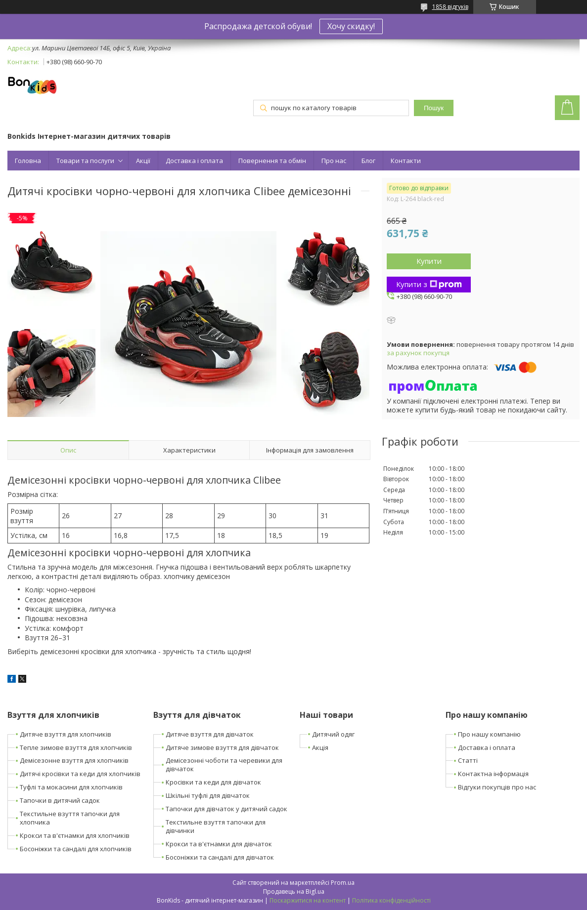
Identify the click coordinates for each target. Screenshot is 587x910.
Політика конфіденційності (391, 900)
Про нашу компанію (489, 734)
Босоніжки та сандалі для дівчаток (220, 857)
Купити (429, 261)
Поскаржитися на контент (308, 900)
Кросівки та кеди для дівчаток (213, 782)
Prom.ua (343, 882)
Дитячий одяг (333, 734)
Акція (320, 747)
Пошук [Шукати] (434, 108)
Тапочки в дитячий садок (60, 800)
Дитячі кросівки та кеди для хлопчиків (80, 773)
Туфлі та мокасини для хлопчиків (71, 787)
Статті (468, 760)
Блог (368, 160)
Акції (143, 160)
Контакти (406, 160)
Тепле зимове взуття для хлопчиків (76, 747)
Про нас (333, 160)
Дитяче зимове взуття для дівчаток (222, 747)
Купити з (429, 284)
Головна (28, 160)
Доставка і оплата (194, 160)
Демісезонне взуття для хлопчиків (74, 760)
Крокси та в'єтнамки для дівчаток (219, 843)
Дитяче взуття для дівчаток (210, 734)
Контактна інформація (493, 773)
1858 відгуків (450, 6)
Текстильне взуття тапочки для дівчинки (216, 826)
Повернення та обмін (272, 160)
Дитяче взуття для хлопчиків (65, 734)
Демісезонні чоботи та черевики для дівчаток (224, 764)
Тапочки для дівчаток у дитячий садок (226, 808)
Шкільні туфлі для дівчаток (208, 795)
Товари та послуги (85, 160)
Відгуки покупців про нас (497, 787)
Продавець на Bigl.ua (293, 891)
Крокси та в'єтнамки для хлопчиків (75, 835)
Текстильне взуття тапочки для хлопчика (70, 818)
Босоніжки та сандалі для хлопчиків (76, 848)
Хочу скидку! (351, 26)
